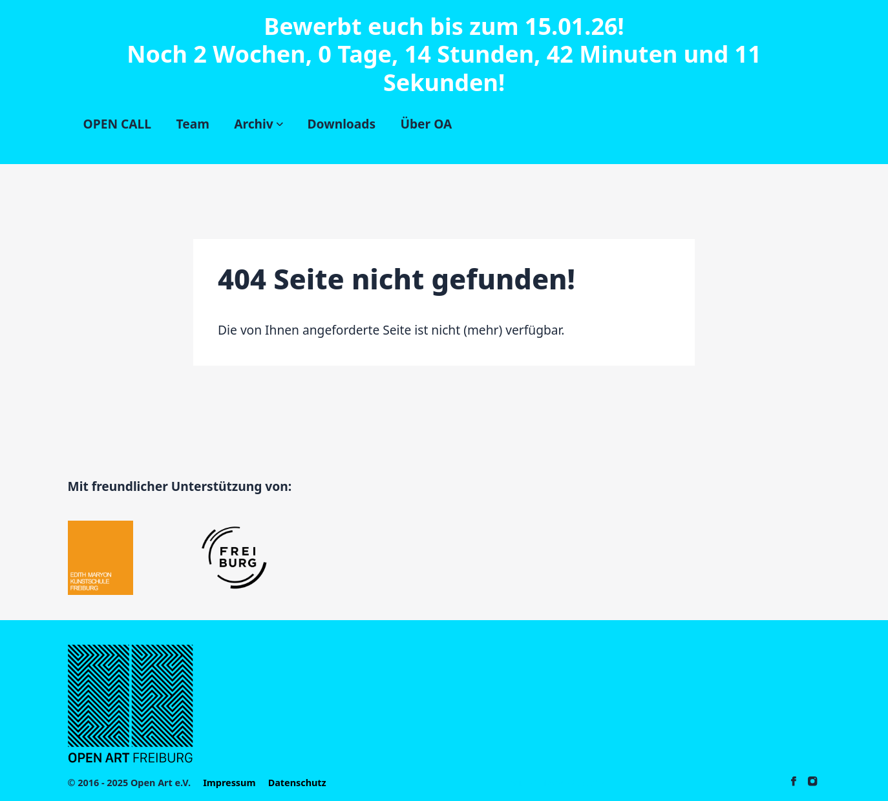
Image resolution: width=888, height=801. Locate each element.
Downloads (342, 123)
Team (192, 123)
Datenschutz (297, 782)
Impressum (229, 782)
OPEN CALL (117, 123)
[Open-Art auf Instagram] (812, 782)
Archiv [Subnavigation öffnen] (258, 123)
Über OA (426, 123)
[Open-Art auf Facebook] (794, 782)
